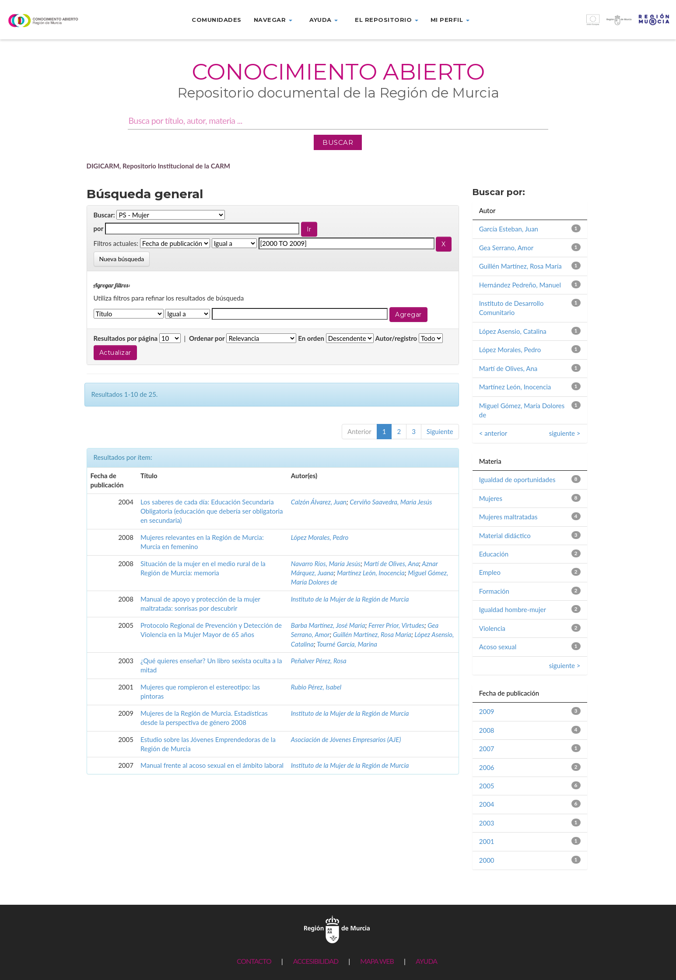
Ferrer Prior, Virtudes (396, 625)
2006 (486, 767)
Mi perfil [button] (450, 19)
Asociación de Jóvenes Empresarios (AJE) (346, 739)
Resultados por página (126, 338)
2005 (486, 786)
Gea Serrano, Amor (506, 248)
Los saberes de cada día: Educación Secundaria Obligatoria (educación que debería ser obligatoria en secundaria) (211, 511)
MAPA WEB (377, 961)
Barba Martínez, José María (328, 625)
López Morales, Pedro (319, 537)
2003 (486, 823)
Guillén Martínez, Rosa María (372, 634)
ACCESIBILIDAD (315, 961)
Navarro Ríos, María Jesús (326, 563)
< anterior (493, 433)
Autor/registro (396, 338)
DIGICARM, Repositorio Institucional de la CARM (159, 166)
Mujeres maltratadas (508, 517)
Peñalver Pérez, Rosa (319, 661)
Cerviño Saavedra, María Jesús (391, 502)
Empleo (490, 572)
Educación (493, 554)
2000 (486, 860)
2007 (486, 748)
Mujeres (490, 498)
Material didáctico (505, 535)
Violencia (492, 628)
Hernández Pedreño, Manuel (520, 285)
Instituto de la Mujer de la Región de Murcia (350, 599)
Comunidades (217, 19)
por (99, 228)
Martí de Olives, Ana (391, 563)
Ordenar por (207, 338)
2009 (486, 711)
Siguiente (440, 431)
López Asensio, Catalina (512, 331)
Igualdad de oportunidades (517, 479)
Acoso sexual (497, 647)
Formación (494, 591)
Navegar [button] (273, 19)
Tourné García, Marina (347, 644)
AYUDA (426, 961)
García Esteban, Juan (508, 229)
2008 (486, 730)
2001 (486, 841)
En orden (311, 338)
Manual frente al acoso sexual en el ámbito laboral (212, 765)
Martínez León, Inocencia (371, 573)
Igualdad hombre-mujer (512, 609)
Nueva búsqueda (121, 258)
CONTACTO (254, 961)
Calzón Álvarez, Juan (319, 502)
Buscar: (104, 215)
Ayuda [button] (323, 19)
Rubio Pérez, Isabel (316, 687)
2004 (486, 804)
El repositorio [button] (386, 19)
